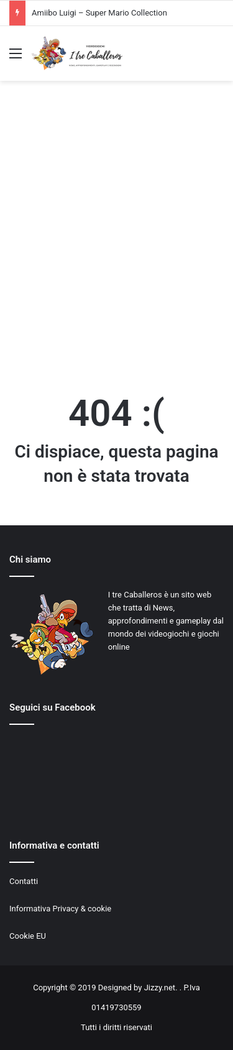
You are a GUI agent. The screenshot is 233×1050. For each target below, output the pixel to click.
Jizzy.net (159, 987)
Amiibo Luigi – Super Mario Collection (99, 12)
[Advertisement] (116, 235)
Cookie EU (27, 936)
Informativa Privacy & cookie (60, 908)
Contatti (23, 881)
